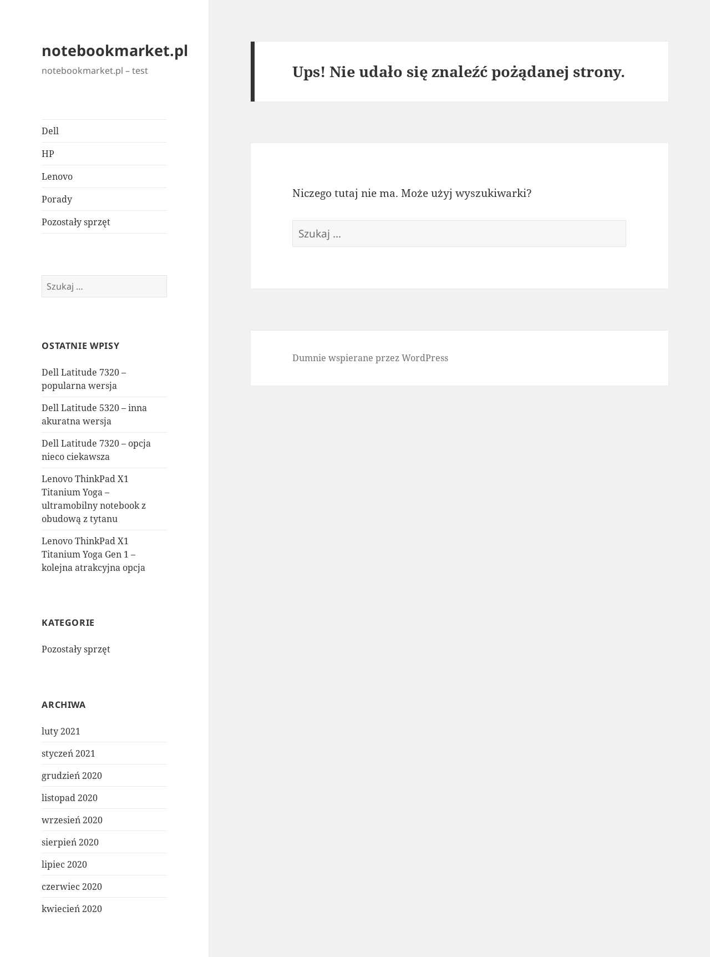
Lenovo (57, 176)
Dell (50, 131)
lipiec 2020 (64, 864)
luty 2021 (61, 731)
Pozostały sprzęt (76, 222)
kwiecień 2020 (72, 909)
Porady (57, 199)
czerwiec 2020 (72, 886)
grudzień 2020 (72, 775)
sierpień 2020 (70, 842)
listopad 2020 (70, 798)
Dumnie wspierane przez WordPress (370, 358)
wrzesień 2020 (72, 820)
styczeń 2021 (68, 753)
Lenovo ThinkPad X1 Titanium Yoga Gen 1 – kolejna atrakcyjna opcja (93, 554)
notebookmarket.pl (115, 50)
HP (48, 154)
